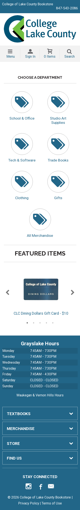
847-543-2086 (67, 8)
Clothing (22, 198)
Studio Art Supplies (58, 120)
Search (69, 56)
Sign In (30, 56)
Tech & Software (22, 160)
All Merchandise (40, 235)
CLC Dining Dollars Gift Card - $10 (40, 293)
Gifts (58, 198)
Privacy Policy (28, 503)
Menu (10, 56)
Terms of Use (52, 503)
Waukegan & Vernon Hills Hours (40, 395)
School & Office (22, 118)
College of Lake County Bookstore (27, 4)
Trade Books (58, 160)
